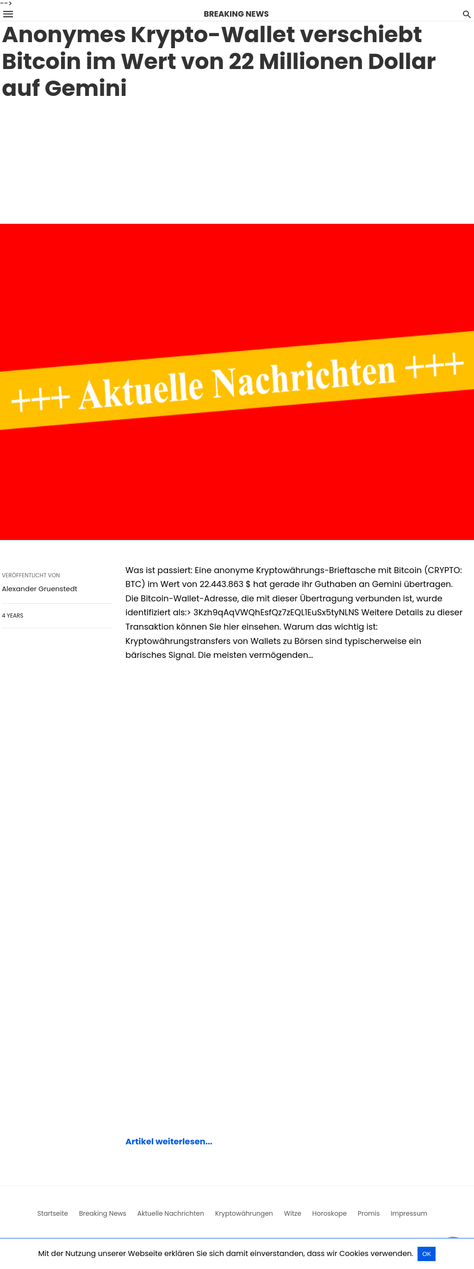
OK (426, 1253)
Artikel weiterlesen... (168, 1141)
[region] (237, 160)
